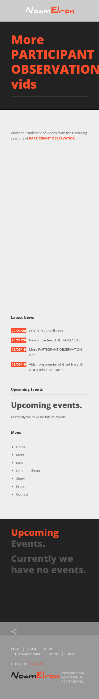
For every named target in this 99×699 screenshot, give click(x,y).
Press (20, 486)
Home (21, 447)
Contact (22, 494)
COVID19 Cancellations (46, 330)
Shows (21, 478)
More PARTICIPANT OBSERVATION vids (55, 352)
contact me (36, 664)
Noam (31, 649)
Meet (20, 454)
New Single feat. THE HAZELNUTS (54, 340)
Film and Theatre (29, 470)
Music (20, 462)
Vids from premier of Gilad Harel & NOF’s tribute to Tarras (56, 367)
